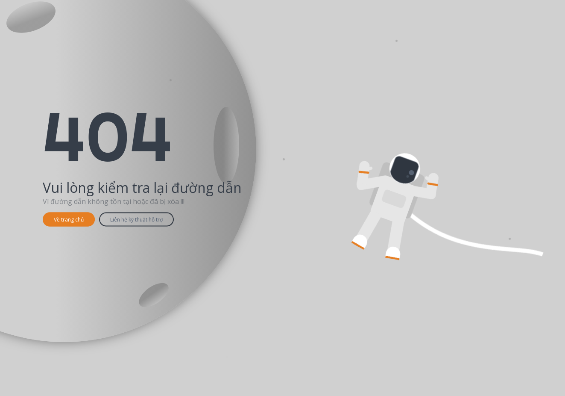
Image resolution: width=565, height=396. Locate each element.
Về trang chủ (69, 219)
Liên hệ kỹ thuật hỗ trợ (136, 219)
